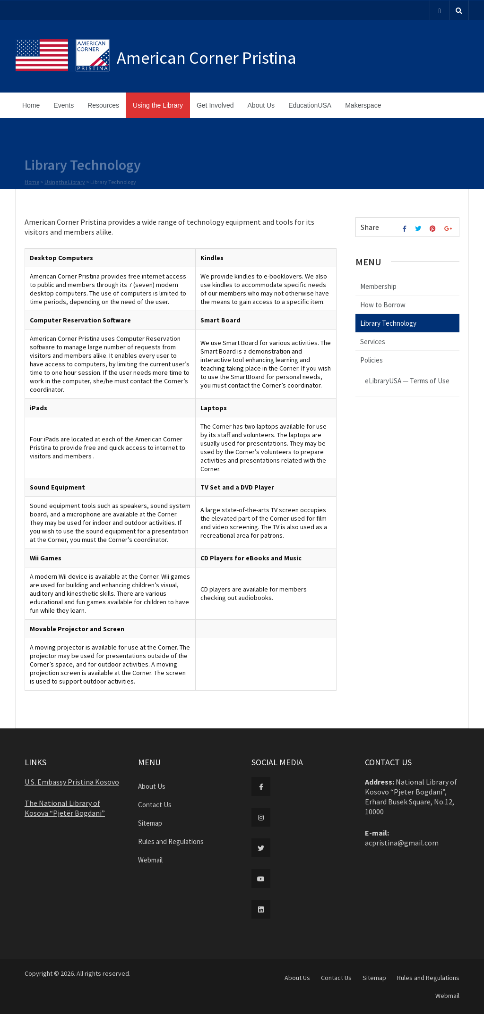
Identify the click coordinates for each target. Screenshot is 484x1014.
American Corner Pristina (206, 57)
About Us (261, 105)
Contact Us (155, 804)
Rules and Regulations (171, 841)
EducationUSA (309, 105)
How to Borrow (383, 304)
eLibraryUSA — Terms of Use (407, 380)
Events (63, 105)
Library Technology (388, 323)
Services (372, 341)
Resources (103, 105)
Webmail (150, 859)
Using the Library (158, 105)
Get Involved (215, 105)
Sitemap (150, 823)
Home (31, 105)
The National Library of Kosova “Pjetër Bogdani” (65, 808)
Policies (371, 359)
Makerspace (363, 105)
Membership (378, 286)
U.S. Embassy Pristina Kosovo (72, 781)
